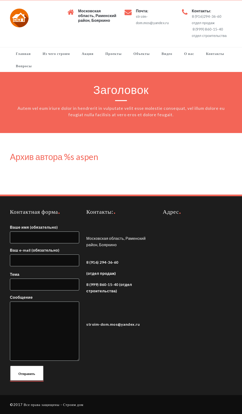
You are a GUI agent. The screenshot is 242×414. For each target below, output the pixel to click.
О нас (189, 53)
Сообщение (44, 328)
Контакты (215, 53)
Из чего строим (56, 53)
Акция (88, 53)
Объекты (142, 53)
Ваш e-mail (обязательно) (44, 257)
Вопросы (24, 66)
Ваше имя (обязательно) (44, 234)
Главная (23, 53)
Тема (44, 281)
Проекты (113, 53)
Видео (167, 53)
